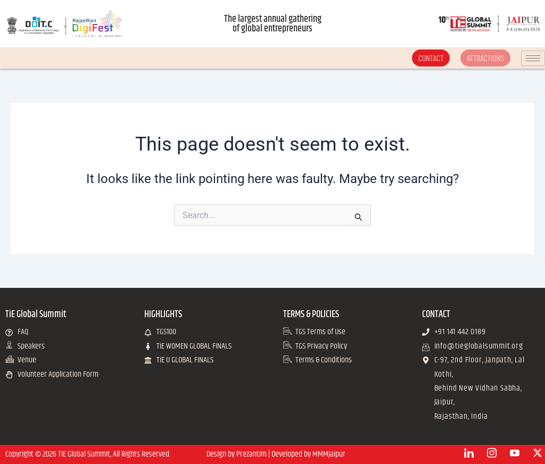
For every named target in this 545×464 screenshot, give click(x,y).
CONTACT (430, 58)
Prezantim (251, 454)
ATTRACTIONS (485, 58)
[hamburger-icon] (533, 58)
